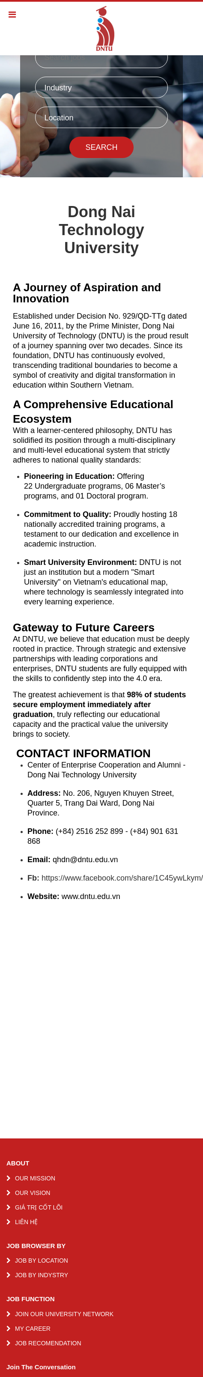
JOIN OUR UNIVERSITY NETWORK (64, 1314)
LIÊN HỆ (26, 1222)
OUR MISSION (35, 1178)
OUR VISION (32, 1192)
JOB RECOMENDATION (48, 1343)
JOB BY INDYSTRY (41, 1275)
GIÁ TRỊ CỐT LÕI (39, 1207)
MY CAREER (33, 1328)
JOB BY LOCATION (41, 1260)
